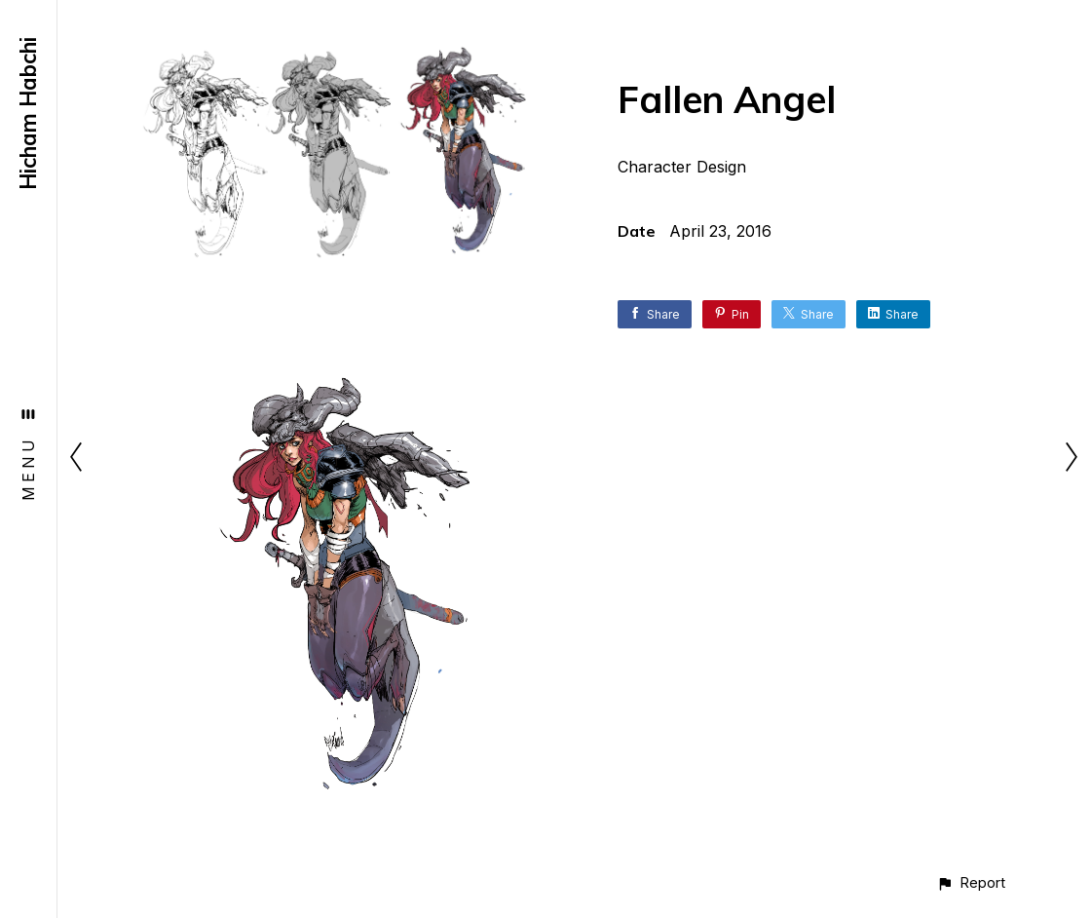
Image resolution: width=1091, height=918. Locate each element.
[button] (970, 882)
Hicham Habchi (28, 113)
